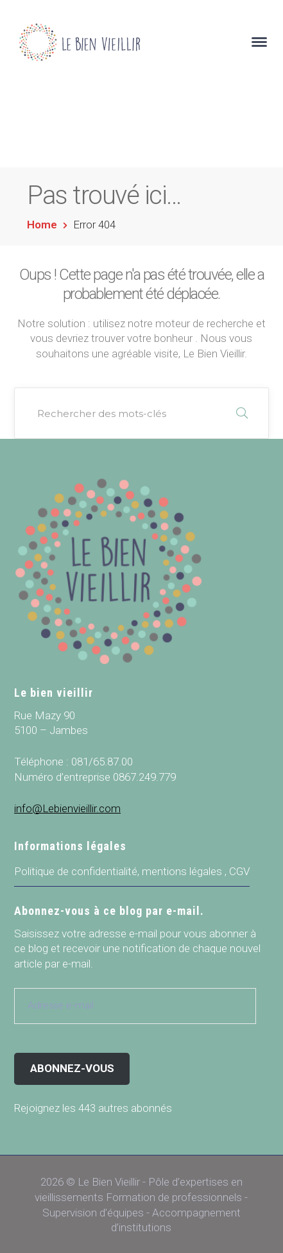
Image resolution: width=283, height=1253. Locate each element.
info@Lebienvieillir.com (67, 808)
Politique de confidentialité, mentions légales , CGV (132, 871)
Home (42, 224)
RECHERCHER (242, 413)
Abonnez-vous (72, 1068)
